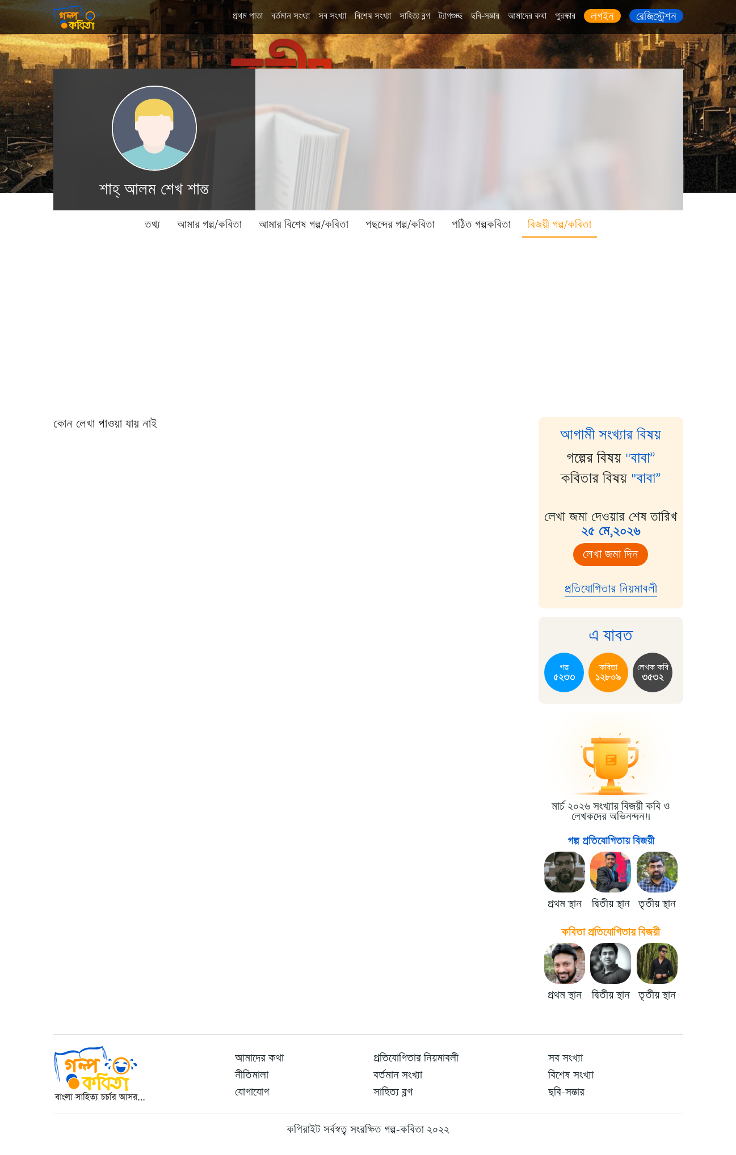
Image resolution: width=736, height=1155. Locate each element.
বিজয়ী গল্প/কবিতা (559, 224)
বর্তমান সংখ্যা (290, 16)
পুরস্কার (565, 16)
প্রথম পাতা (248, 16)
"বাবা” (640, 458)
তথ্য (152, 224)
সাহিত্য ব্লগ (414, 16)
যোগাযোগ (252, 1092)
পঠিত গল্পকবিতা (481, 224)
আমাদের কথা (527, 16)
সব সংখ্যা (332, 16)
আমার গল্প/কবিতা (209, 224)
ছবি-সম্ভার (485, 16)
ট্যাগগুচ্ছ (450, 16)
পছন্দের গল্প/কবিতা (400, 224)
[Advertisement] (368, 323)
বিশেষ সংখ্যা (373, 16)
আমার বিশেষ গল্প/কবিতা (303, 224)
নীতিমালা (251, 1075)
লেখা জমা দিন (610, 554)
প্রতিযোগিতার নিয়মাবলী (611, 589)
